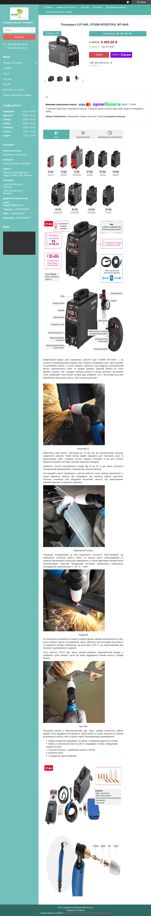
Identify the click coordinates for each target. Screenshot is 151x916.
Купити (99, 55)
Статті (6, 73)
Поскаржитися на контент (76, 913)
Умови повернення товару (17, 95)
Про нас (7, 79)
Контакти (97, 7)
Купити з (121, 54)
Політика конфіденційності (100, 913)
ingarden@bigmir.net (13, 205)
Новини (7, 68)
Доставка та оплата (13, 89)
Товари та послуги (13, 62)
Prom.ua (89, 907)
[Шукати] (32, 30)
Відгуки (7, 84)
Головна (48, 7)
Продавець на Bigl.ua (75, 910)
